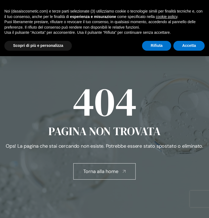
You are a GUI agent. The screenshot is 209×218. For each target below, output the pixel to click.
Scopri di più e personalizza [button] (38, 45)
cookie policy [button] (166, 16)
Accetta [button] (189, 45)
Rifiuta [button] (157, 45)
